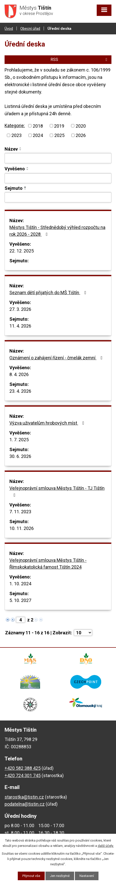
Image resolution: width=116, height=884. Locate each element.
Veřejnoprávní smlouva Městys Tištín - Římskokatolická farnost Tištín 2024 (48, 563)
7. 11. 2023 (20, 511)
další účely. (106, 846)
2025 (59, 135)
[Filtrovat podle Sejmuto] (58, 197)
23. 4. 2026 (20, 391)
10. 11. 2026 (21, 528)
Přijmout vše (31, 876)
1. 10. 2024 (20, 583)
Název (11, 149)
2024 (38, 135)
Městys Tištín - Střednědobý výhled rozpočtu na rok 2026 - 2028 (57, 231)
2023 (16, 135)
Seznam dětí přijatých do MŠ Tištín (48, 292)
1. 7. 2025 (19, 439)
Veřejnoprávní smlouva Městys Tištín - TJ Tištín (57, 491)
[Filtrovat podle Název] (58, 158)
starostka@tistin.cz (24, 797)
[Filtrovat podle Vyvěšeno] (58, 178)
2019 (59, 125)
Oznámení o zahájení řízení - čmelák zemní (57, 357)
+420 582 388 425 (23, 768)
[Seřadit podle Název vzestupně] (20, 148)
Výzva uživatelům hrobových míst (47, 423)
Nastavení (86, 876)
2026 (81, 135)
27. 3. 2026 (20, 309)
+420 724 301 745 (23, 775)
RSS (80, 59)
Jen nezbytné (60, 876)
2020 (81, 125)
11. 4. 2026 (20, 326)
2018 (38, 125)
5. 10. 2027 (20, 600)
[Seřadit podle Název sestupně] (20, 150)
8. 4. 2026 (19, 374)
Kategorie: (15, 125)
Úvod (9, 28)
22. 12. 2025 (21, 250)
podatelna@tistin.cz (25, 804)
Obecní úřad (30, 28)
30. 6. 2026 (20, 456)
